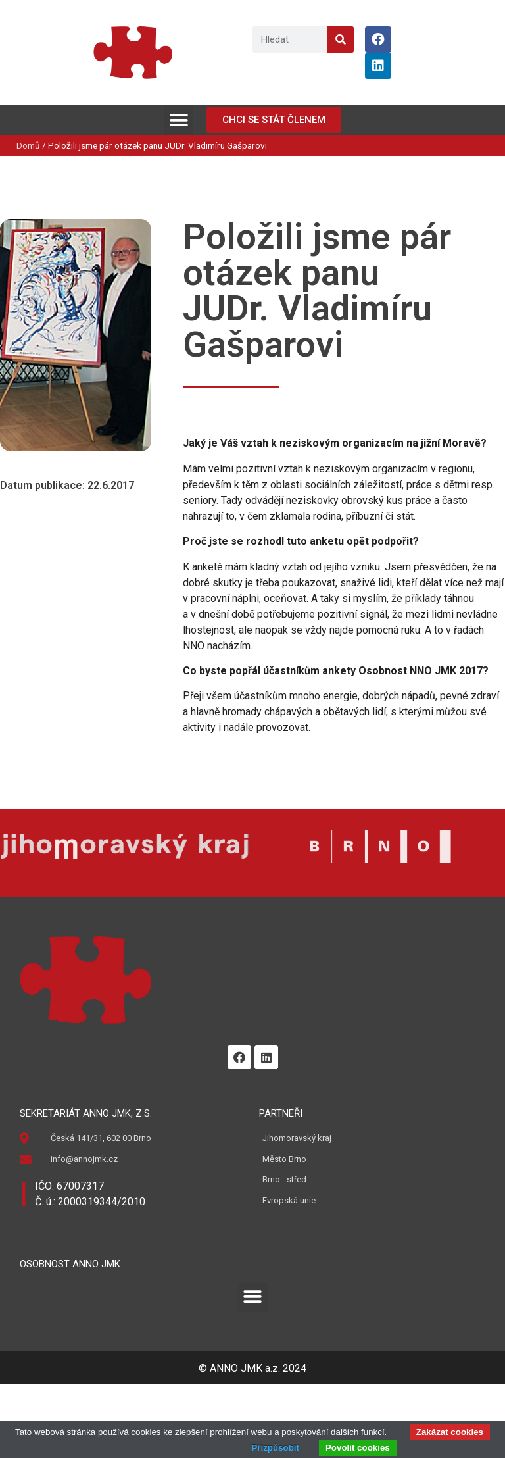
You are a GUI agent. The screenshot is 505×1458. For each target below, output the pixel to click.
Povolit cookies (357, 1448)
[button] (178, 120)
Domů (28, 145)
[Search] (340, 39)
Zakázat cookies (449, 1432)
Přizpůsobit (275, 1448)
